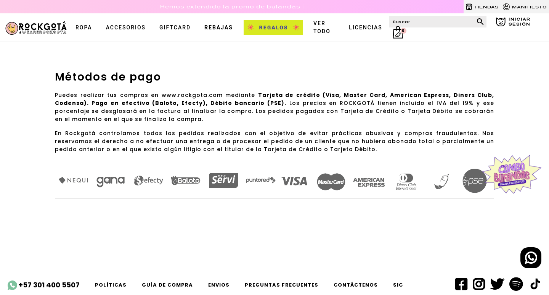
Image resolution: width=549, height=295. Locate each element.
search (480, 21)
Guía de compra (167, 285)
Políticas (111, 285)
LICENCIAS (365, 27)
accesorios (126, 27)
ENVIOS (219, 285)
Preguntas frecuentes (281, 285)
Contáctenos (356, 285)
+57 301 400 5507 (44, 285)
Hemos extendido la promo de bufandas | (232, 7)
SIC (398, 285)
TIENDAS (482, 6)
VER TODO (322, 27)
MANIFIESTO (524, 7)
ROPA (83, 27)
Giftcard (175, 27)
